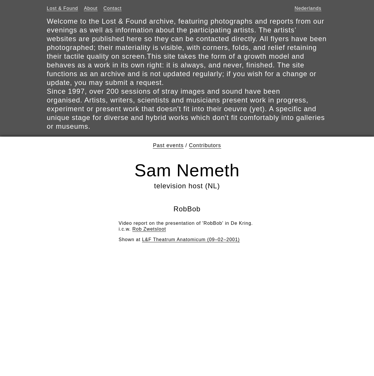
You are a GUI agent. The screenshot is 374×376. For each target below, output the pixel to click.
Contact (112, 8)
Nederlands (308, 8)
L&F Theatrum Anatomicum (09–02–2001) (191, 239)
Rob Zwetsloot (149, 229)
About (91, 8)
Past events (168, 145)
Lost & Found (62, 8)
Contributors (205, 145)
